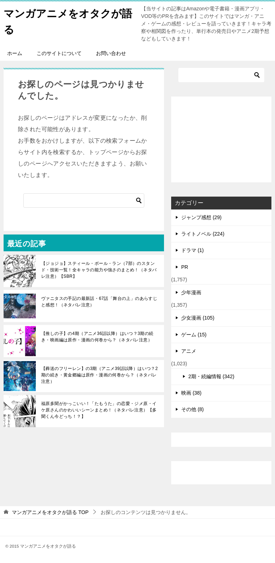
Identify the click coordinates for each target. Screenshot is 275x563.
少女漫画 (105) (197, 318)
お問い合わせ (111, 53)
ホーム (14, 53)
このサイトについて (59, 53)
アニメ (188, 351)
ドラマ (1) (192, 250)
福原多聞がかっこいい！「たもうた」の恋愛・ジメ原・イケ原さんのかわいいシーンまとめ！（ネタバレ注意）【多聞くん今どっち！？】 (98, 410)
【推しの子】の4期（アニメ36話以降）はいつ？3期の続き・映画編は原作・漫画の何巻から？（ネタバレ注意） (97, 336)
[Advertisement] (221, 139)
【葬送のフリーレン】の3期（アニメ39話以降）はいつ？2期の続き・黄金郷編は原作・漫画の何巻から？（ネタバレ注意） (99, 375)
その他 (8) (192, 409)
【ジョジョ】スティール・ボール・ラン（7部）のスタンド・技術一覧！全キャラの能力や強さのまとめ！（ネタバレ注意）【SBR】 (98, 270)
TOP (50, 512)
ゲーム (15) (194, 334)
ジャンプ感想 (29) (201, 217)
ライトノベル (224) (203, 234)
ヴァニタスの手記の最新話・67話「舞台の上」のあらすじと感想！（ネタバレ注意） (99, 301)
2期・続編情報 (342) (211, 376)
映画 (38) (191, 393)
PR (184, 267)
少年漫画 (191, 292)
